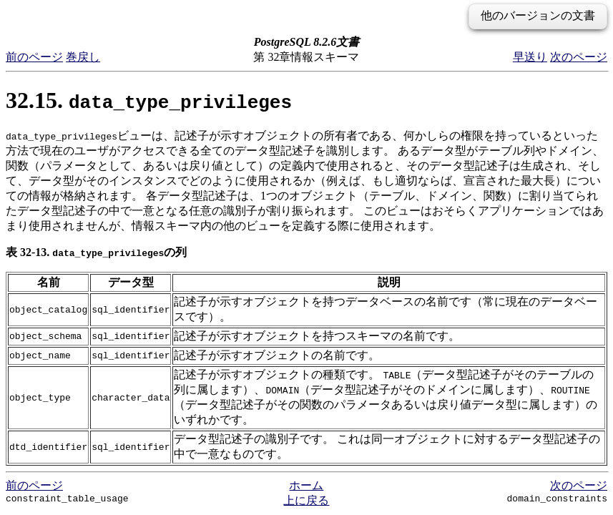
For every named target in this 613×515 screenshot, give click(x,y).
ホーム (306, 485)
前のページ (34, 57)
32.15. (149, 100)
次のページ (578, 57)
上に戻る (306, 500)
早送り (530, 57)
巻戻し (83, 57)
